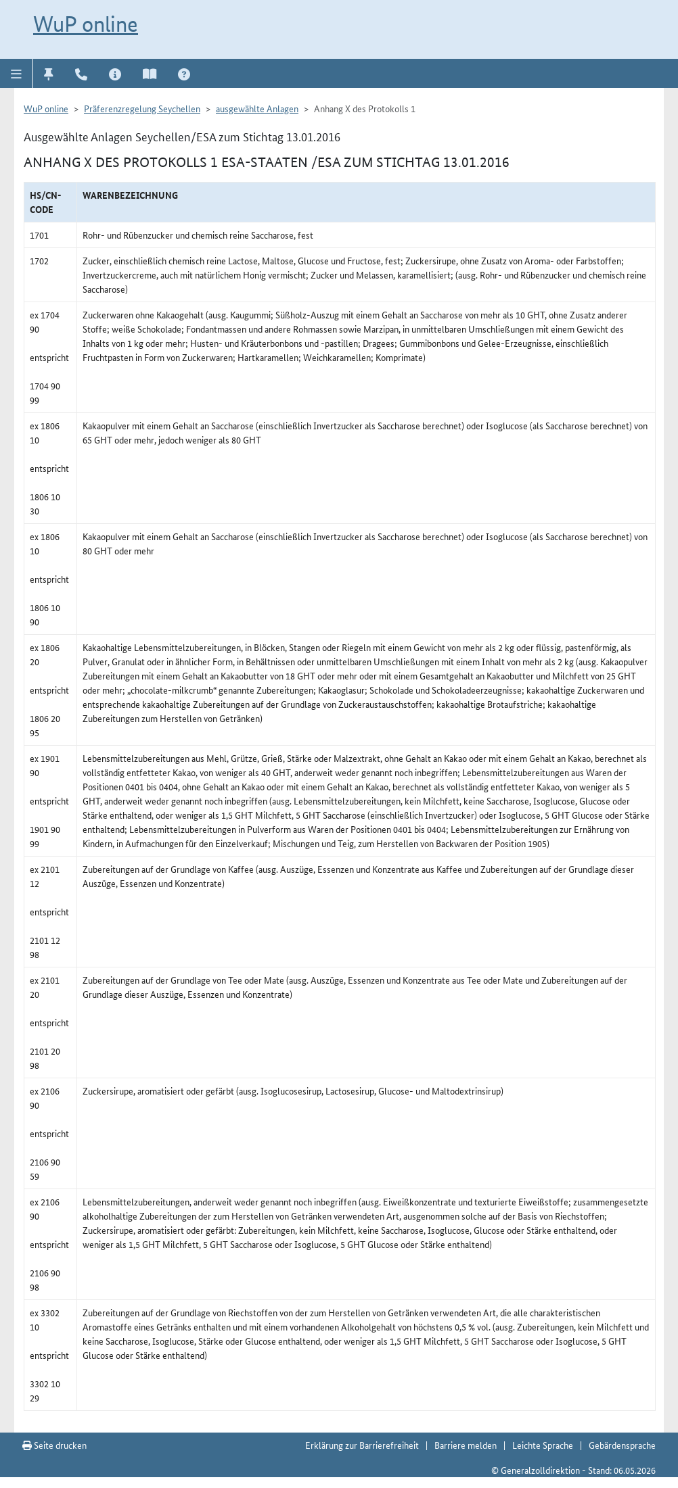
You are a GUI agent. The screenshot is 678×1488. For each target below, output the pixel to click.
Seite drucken (54, 1444)
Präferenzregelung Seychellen (142, 108)
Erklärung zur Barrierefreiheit (362, 1444)
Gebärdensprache (622, 1444)
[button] (16, 73)
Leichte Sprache (542, 1444)
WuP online (85, 23)
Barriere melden (465, 1444)
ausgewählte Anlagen (257, 108)
